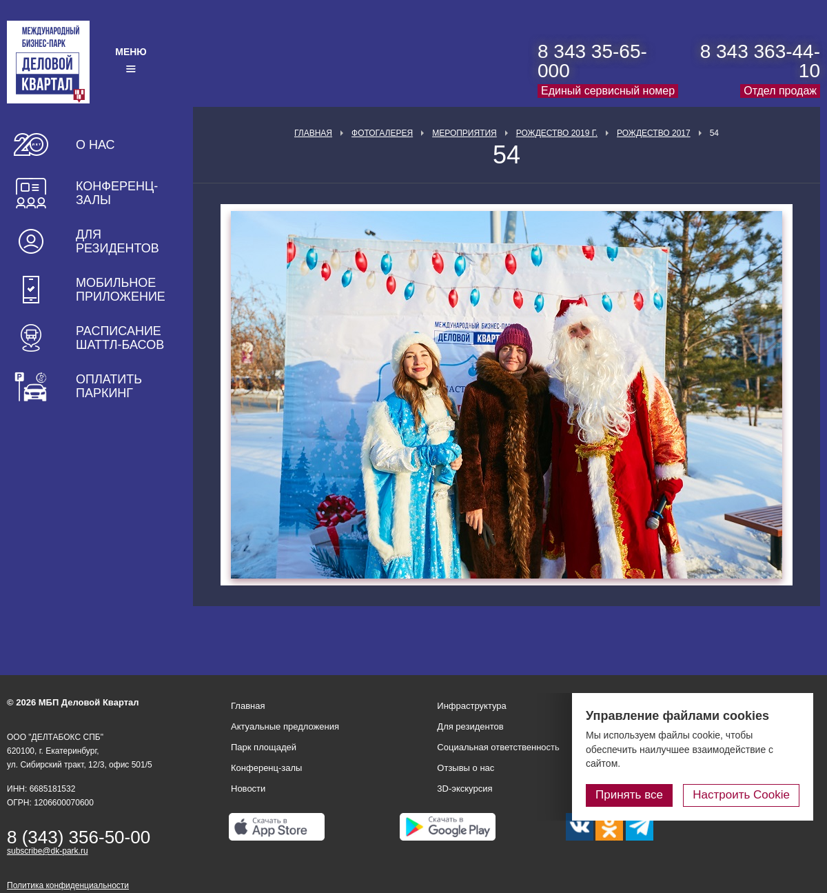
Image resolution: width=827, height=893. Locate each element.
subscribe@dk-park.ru (47, 851)
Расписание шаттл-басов (120, 338)
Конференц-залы (117, 193)
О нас (95, 145)
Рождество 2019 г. (557, 133)
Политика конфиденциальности (68, 885)
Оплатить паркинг (109, 386)
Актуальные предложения (285, 726)
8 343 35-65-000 (592, 61)
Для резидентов (117, 241)
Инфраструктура (471, 706)
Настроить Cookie (741, 794)
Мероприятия (464, 133)
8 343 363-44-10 (760, 61)
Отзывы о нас (465, 768)
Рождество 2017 (654, 133)
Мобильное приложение (120, 289)
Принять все (629, 794)
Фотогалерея (382, 133)
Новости (248, 788)
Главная (313, 133)
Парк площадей (263, 747)
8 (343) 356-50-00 (78, 837)
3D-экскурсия (464, 788)
